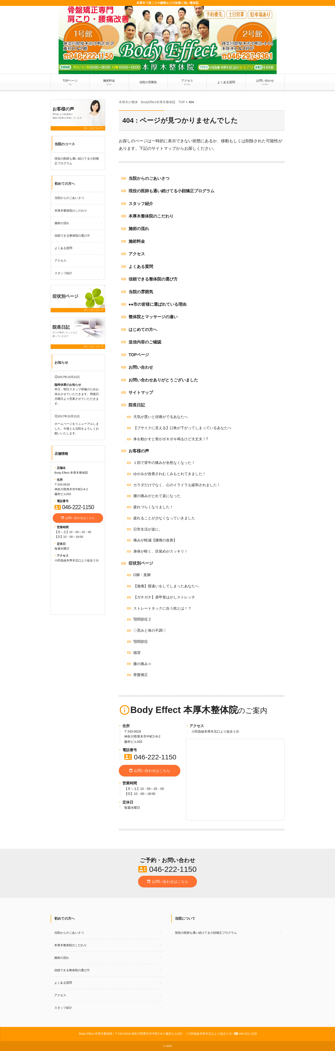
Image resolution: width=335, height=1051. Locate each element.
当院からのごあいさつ (149, 178)
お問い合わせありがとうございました (163, 380)
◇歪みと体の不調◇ (149, 630)
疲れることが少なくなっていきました (164, 518)
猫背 (137, 653)
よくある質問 (226, 82)
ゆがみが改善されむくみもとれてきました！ (169, 474)
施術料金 (109, 82)
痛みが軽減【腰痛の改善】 (155, 540)
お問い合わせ (265, 82)
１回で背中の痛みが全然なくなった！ (164, 463)
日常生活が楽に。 (147, 529)
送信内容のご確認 (145, 342)
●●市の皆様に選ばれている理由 (158, 304)
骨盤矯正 (140, 675)
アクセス (187, 82)
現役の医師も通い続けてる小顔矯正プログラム (171, 191)
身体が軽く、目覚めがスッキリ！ (160, 551)
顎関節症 (140, 641)
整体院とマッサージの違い (153, 317)
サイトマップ (141, 392)
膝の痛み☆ (142, 664)
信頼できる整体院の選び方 (153, 279)
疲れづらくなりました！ (153, 507)
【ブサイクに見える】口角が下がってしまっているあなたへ (182, 428)
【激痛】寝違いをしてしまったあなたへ (166, 586)
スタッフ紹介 (141, 203)
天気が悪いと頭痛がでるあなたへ (160, 417)
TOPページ (70, 82)
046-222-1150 (150, 757)
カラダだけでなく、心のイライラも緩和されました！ (177, 485)
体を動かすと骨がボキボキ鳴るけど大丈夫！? (170, 439)
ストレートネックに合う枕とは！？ (162, 608)
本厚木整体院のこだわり (151, 216)
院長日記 (137, 405)
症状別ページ (141, 563)
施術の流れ (139, 228)
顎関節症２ (142, 619)
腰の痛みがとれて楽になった (157, 496)
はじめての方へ (143, 329)
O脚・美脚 (142, 575)
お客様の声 (139, 451)
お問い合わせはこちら (149, 770)
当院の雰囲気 (148, 82)
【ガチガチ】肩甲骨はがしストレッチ (164, 597)
